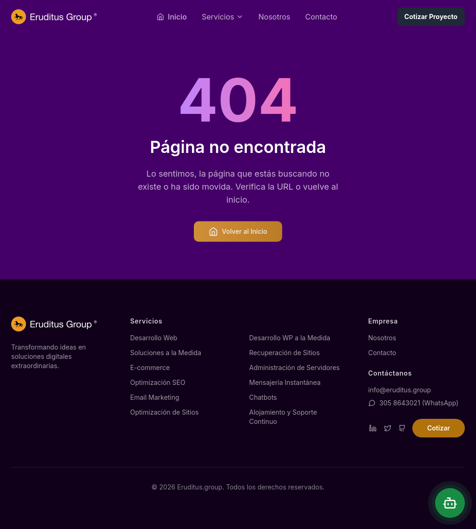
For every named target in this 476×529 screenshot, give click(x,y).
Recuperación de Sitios (284, 353)
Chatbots (263, 397)
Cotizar (438, 428)
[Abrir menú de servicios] (223, 16)
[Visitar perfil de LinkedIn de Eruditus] (372, 428)
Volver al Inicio (238, 231)
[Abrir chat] (450, 503)
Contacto (321, 16)
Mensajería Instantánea (285, 382)
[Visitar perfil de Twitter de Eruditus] (387, 428)
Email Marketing (154, 397)
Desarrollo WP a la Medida (289, 338)
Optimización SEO (157, 382)
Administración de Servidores (294, 367)
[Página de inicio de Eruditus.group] (54, 16)
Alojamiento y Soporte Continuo (283, 416)
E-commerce (150, 367)
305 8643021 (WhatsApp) (413, 403)
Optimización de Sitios (164, 412)
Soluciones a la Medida (165, 353)
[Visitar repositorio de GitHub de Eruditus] (402, 428)
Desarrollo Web (153, 338)
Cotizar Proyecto (430, 16)
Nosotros (274, 16)
